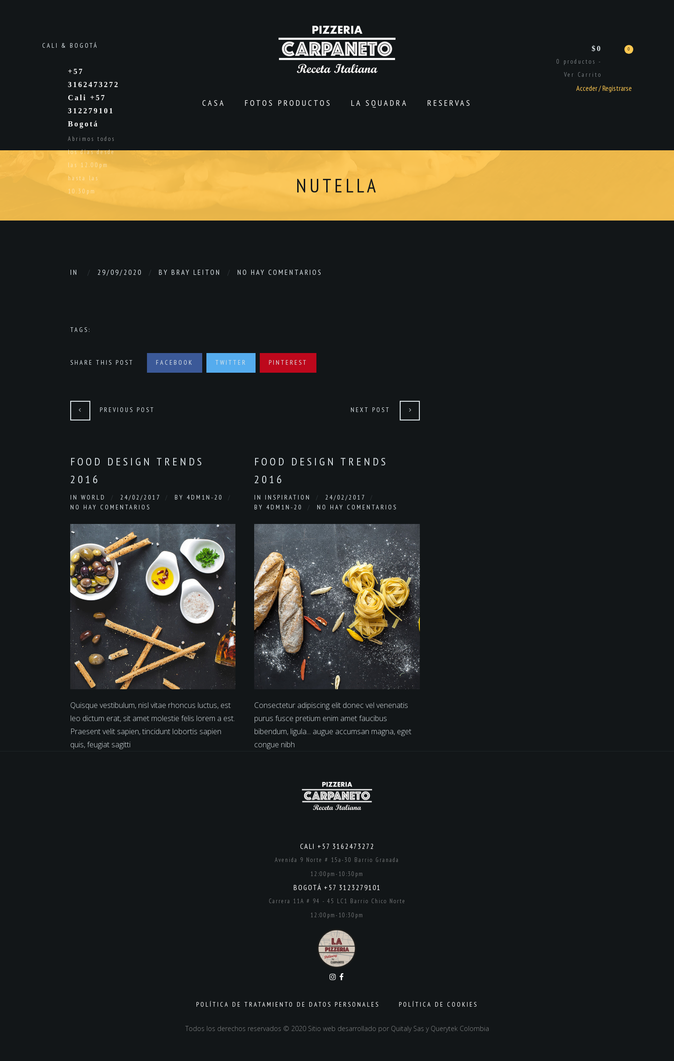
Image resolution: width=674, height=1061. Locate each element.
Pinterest (288, 362)
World (93, 497)
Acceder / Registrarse (604, 88)
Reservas (449, 102)
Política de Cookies (438, 1004)
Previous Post (127, 409)
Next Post (370, 409)
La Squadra (379, 102)
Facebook (174, 362)
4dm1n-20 (205, 497)
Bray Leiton (196, 272)
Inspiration (288, 497)
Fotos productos (288, 102)
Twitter (231, 362)
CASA (214, 102)
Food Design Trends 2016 (137, 470)
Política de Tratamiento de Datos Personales (288, 1004)
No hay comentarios (279, 272)
